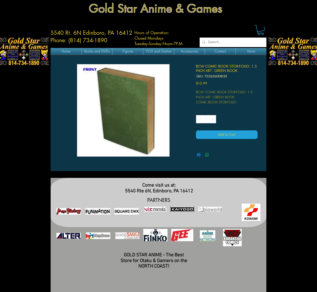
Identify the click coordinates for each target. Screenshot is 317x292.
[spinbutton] (206, 119)
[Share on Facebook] (198, 154)
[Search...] (232, 42)
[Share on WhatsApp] (207, 154)
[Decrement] (200, 119)
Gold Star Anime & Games (155, 8)
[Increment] (213, 119)
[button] (261, 30)
